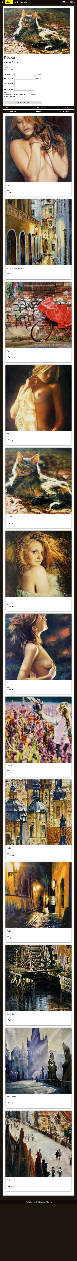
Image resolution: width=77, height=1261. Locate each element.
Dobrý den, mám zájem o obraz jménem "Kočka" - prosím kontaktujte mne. (23, 95)
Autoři (16, 2)
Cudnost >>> (69, 107)
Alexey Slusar (11, 62)
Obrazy (8, 2)
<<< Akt (6, 107)
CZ (64, 2)
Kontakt (24, 2)
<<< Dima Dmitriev (10, 111)
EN (73, 2)
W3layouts (49, 1202)
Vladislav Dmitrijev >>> (66, 111)
